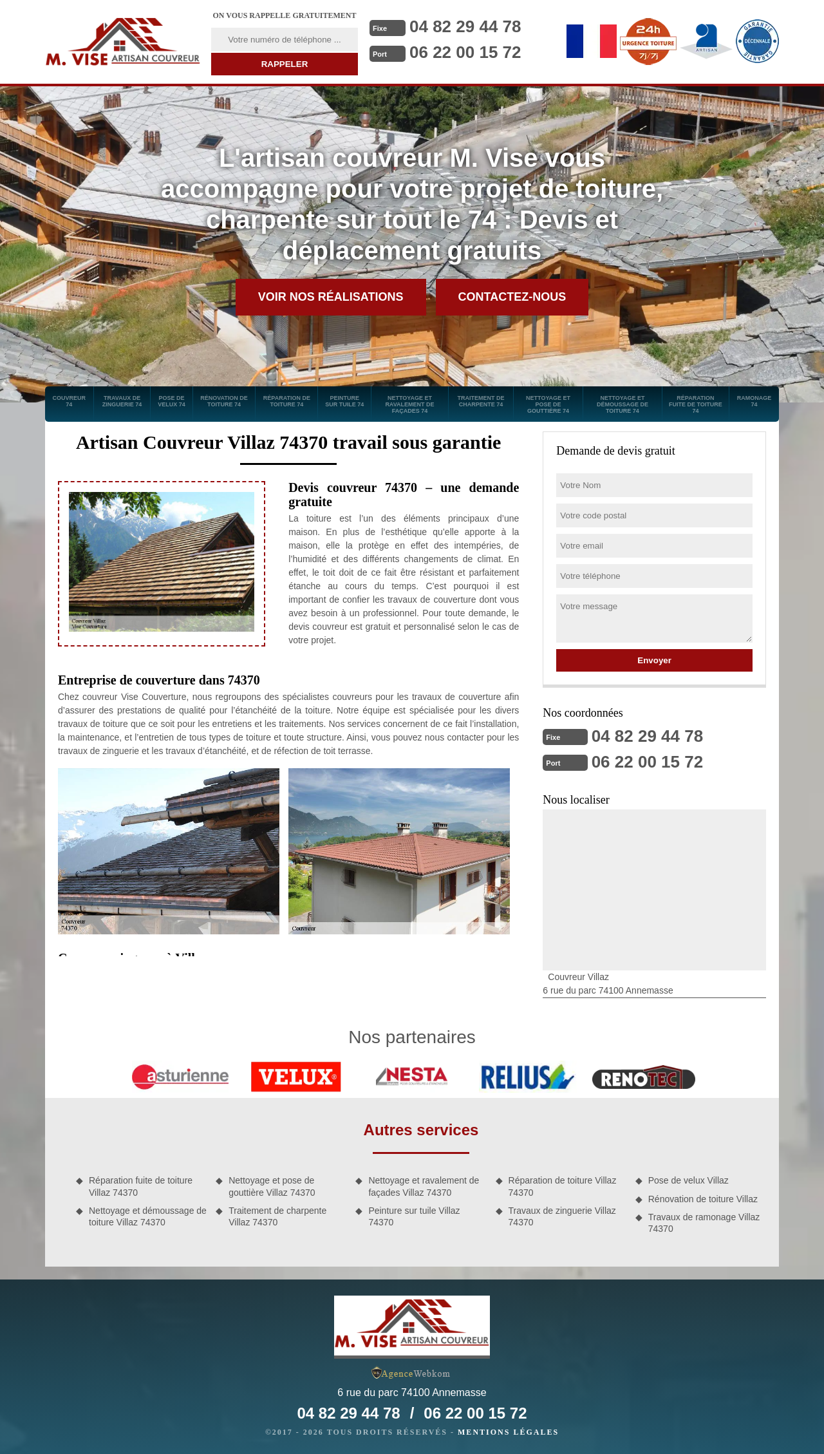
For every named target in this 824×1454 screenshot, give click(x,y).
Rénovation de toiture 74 (224, 401)
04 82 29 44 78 (465, 26)
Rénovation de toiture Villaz (703, 1199)
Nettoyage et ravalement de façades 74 (409, 404)
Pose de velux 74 (171, 401)
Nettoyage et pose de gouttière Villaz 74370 (272, 1186)
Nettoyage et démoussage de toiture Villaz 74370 (148, 1216)
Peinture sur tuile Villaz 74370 (414, 1216)
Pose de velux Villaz (688, 1180)
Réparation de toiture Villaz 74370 (563, 1186)
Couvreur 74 (69, 401)
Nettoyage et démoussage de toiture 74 (622, 404)
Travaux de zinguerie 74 (122, 401)
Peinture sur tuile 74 (344, 401)
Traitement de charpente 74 (480, 401)
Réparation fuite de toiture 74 (695, 404)
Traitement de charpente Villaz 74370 (277, 1216)
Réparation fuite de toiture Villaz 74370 (140, 1186)
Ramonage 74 (754, 401)
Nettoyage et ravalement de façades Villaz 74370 (423, 1186)
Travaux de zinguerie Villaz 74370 (562, 1216)
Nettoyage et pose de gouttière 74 (548, 404)
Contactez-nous (512, 296)
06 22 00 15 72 (465, 52)
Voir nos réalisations (331, 296)
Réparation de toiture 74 (286, 401)
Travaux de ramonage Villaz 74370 (704, 1223)
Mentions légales (508, 1432)
